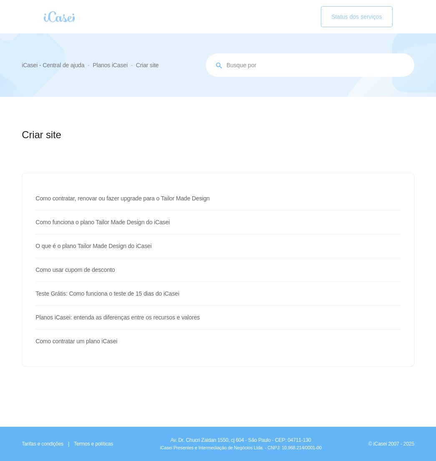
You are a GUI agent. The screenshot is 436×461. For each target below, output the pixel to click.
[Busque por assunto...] (310, 65)
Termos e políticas (93, 444)
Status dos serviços (356, 16)
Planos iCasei (110, 65)
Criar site (147, 65)
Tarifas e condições (42, 444)
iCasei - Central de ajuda (53, 65)
